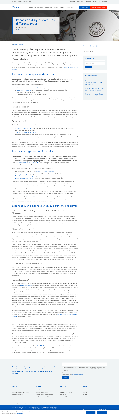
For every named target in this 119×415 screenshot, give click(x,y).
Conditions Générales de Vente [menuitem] (39, 408)
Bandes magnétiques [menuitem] (17, 394)
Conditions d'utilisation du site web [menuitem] (19, 407)
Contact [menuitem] (85, 390)
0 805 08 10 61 (84, 7)
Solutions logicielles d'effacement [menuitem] (44, 394)
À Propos (95, 1)
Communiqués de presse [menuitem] (65, 392)
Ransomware (48, 7)
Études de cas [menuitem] (62, 394)
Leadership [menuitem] (86, 392)
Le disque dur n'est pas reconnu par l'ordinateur (29, 88)
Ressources (80, 1)
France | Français (17, 1)
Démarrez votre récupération (98, 7)
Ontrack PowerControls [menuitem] (42, 392)
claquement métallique (24, 90)
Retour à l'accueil (17, 44)
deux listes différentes (26, 285)
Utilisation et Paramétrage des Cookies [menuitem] (49, 407)
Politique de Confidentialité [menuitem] (33, 407)
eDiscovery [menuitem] (15, 397)
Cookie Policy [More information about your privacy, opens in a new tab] (20, 413)
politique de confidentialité (77, 374)
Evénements (88, 1)
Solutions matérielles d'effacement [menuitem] (44, 397)
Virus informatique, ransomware (24, 178)
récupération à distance (32, 197)
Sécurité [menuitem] (85, 394)
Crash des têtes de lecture (23, 128)
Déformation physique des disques (25, 132)
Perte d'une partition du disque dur (25, 176)
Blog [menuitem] (60, 390)
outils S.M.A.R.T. (39, 346)
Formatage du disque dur (22, 174)
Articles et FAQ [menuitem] (63, 397)
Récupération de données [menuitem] (18, 390)
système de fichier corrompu (45, 172)
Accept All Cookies (102, 412)
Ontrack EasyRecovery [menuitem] (41, 390)
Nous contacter (103, 1)
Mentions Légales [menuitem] (15, 408)
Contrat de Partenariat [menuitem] (51, 408)
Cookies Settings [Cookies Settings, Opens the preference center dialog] (80, 412)
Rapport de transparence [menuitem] (26, 408)
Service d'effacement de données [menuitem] (20, 392)
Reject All (91, 412)
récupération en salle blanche (27, 163)
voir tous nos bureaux (60, 403)
